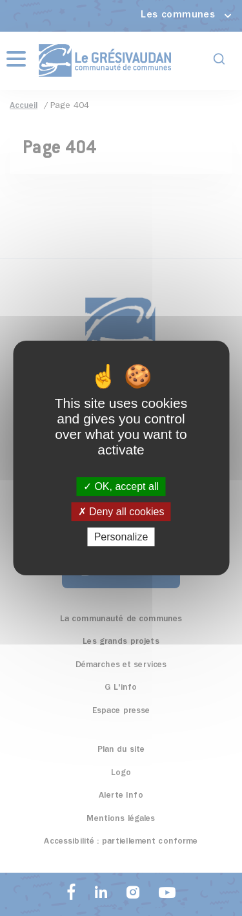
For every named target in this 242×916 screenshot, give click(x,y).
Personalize (121, 536)
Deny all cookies (121, 511)
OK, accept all (121, 486)
